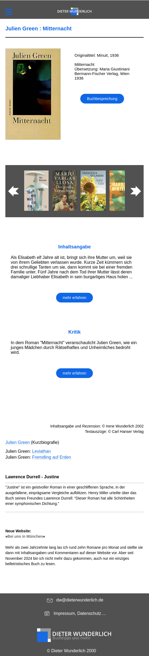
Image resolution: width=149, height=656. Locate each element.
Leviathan (41, 451)
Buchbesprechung (102, 99)
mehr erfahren (74, 297)
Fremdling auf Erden (51, 457)
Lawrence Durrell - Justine (32, 477)
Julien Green (17, 442)
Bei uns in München (25, 536)
